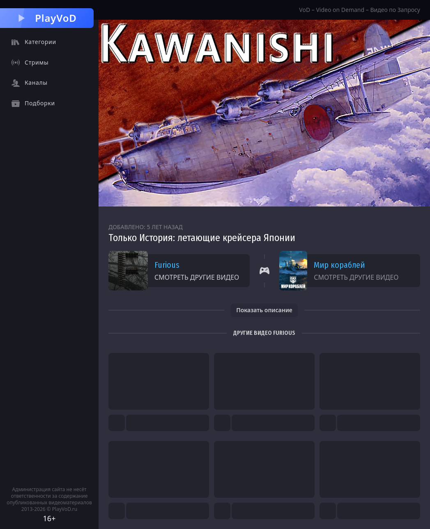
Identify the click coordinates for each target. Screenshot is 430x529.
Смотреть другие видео (196, 277)
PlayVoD (46, 18)
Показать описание (264, 310)
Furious (166, 265)
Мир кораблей (339, 265)
